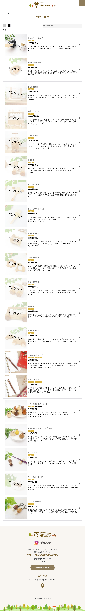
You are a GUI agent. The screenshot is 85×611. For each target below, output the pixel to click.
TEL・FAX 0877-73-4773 (42, 555)
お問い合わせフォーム (42, 567)
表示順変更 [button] (48, 26)
